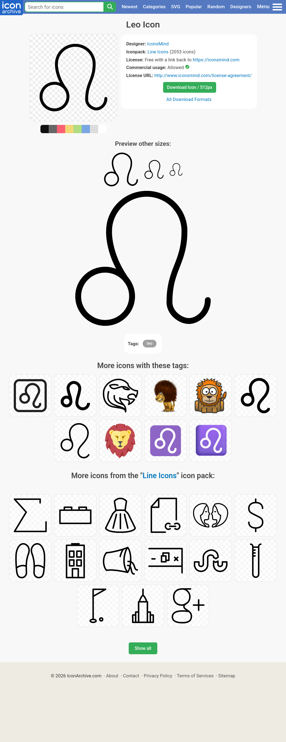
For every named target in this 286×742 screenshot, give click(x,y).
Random (216, 6)
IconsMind (158, 43)
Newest (129, 6)
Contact (131, 675)
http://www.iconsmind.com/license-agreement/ (203, 75)
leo (149, 343)
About (112, 675)
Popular (194, 6)
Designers (240, 6)
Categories (154, 6)
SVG (175, 6)
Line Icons (157, 51)
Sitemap (226, 675)
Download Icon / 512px (189, 87)
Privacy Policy (158, 675)
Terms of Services (195, 675)
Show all (143, 648)
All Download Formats (189, 99)
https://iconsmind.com (216, 59)
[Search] (109, 7)
